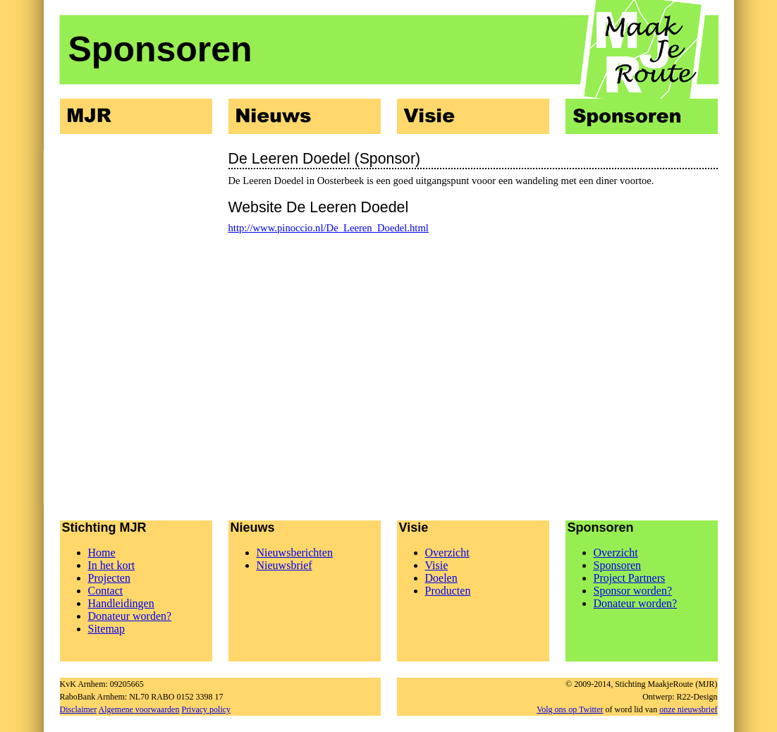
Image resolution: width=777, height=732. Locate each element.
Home (102, 553)
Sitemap (106, 629)
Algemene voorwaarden (139, 709)
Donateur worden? (130, 616)
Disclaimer (78, 709)
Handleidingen (121, 603)
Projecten (109, 578)
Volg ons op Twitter (570, 709)
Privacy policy (206, 709)
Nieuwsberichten (295, 553)
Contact (105, 591)
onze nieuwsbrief (688, 709)
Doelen (441, 578)
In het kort (111, 565)
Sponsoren (618, 565)
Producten (448, 591)
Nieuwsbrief (284, 565)
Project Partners (630, 578)
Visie (436, 565)
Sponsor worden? (633, 591)
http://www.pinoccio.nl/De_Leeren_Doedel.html (328, 227)
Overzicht (447, 553)
